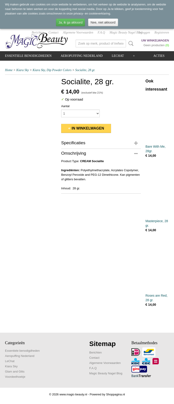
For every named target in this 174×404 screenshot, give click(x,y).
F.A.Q (101, 32)
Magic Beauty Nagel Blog (125, 32)
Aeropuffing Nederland (82, 56)
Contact (53, 32)
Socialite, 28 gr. (85, 70)
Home (8, 70)
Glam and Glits (14, 371)
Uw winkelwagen (155, 40)
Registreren (162, 32)
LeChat (118, 56)
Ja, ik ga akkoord (70, 22)
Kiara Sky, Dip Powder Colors (52, 70)
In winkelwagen (88, 128)
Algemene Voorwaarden (78, 32)
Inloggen (144, 32)
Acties (158, 56)
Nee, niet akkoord (103, 22)
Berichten (38, 32)
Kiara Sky (22, 70)
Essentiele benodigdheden (28, 56)
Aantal (65, 106)
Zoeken (130, 43)
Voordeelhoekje (15, 376)
